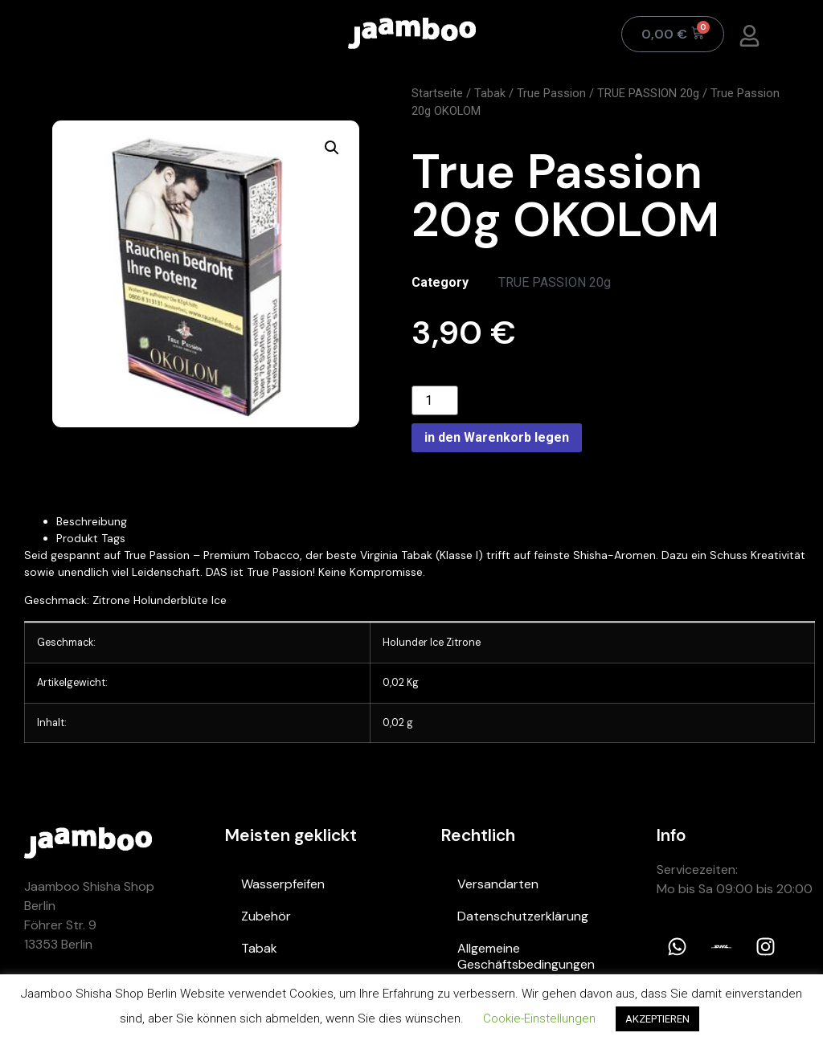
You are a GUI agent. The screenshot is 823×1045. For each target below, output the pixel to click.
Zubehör (266, 916)
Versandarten (497, 884)
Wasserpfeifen (283, 884)
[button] (331, 147)
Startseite (437, 93)
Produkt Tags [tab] (90, 538)
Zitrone (463, 642)
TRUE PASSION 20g (648, 93)
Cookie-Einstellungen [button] (539, 1018)
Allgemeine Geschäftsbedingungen (526, 956)
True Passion (551, 93)
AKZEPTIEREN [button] (657, 1019)
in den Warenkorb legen (496, 437)
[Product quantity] (435, 400)
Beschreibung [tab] (91, 521)
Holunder (406, 642)
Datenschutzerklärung (522, 916)
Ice (437, 642)
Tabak (490, 93)
